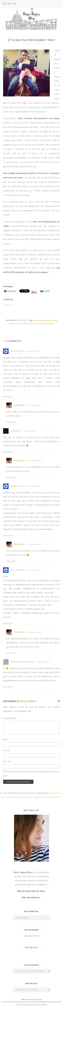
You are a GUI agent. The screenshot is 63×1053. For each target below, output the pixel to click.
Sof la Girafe (18, 570)
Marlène (15, 431)
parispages (20, 405)
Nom (6, 739)
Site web (7, 761)
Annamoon (17, 486)
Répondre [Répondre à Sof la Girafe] (8, 623)
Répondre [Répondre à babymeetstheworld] (8, 687)
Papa (40, 323)
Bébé (49, 320)
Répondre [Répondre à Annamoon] (8, 536)
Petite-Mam (17, 351)
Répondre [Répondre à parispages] (11, 422)
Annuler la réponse (58, 701)
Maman (54, 320)
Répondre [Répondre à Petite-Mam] (8, 397)
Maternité (23, 320)
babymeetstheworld (22, 662)
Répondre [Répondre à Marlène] (8, 452)
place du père (48, 323)
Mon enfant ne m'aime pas (27, 323)
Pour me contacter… (31, 897)
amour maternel (40, 320)
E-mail (7, 750)
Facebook (31, 947)
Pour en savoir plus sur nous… (31, 891)
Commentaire (10, 718)
